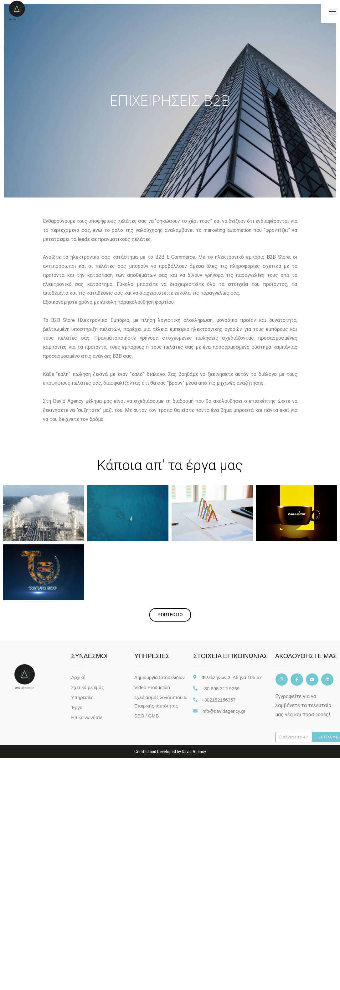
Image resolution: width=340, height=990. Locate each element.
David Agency (194, 751)
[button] (170, 615)
